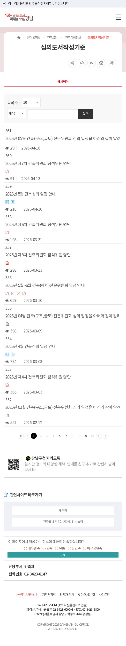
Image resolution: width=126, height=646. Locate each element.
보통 (62, 548)
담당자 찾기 (67, 595)
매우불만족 (94, 548)
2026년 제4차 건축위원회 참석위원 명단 (38, 377)
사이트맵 (104, 595)
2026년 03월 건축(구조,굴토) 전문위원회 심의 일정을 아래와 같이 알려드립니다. (63, 407)
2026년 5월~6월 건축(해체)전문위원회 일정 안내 (45, 285)
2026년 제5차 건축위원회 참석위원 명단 (38, 255)
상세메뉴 (63, 82)
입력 (63, 555)
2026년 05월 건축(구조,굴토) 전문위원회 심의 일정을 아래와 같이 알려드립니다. (63, 138)
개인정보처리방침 (27, 595)
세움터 (63, 511)
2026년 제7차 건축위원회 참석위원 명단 (38, 163)
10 (92, 436)
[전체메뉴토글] (118, 17)
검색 (86, 114)
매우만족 (34, 548)
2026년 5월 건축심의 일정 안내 (30, 194)
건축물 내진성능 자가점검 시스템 (63, 522)
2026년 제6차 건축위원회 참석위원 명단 (38, 224)
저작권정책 (49, 595)
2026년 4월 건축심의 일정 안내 (30, 346)
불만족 (76, 548)
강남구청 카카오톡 (45, 458)
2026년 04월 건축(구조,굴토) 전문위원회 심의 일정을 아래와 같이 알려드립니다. (63, 316)
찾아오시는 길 (86, 595)
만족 (49, 548)
